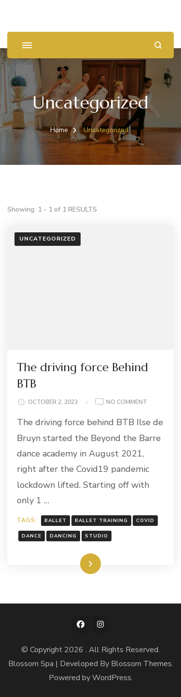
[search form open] (158, 45)
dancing (63, 536)
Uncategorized (47, 238)
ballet (55, 520)
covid (145, 520)
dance (32, 536)
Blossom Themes (141, 663)
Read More (75, 563)
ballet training (101, 520)
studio (96, 536)
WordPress (111, 677)
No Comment (126, 402)
